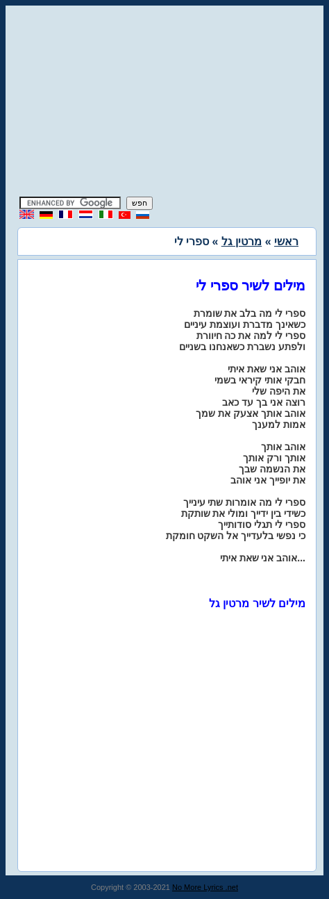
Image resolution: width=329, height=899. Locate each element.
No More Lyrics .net (205, 887)
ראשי (286, 241)
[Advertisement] (164, 103)
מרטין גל (241, 241)
